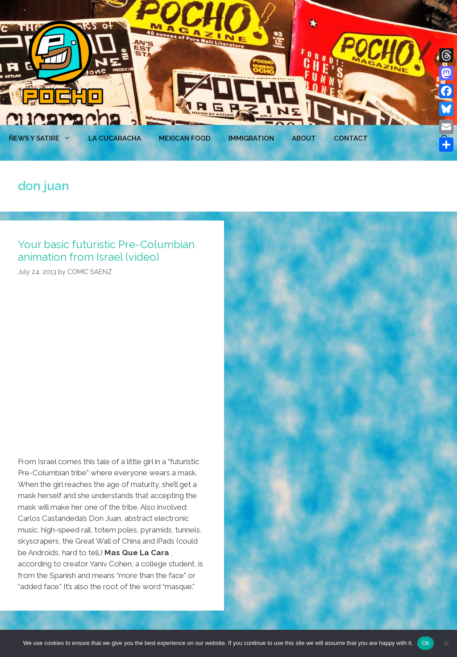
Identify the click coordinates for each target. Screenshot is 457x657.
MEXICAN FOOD (185, 138)
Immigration (251, 138)
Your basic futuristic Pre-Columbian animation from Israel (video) (106, 251)
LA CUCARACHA (114, 138)
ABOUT (304, 138)
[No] (445, 643)
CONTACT (351, 138)
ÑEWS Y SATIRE (44, 138)
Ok (425, 643)
